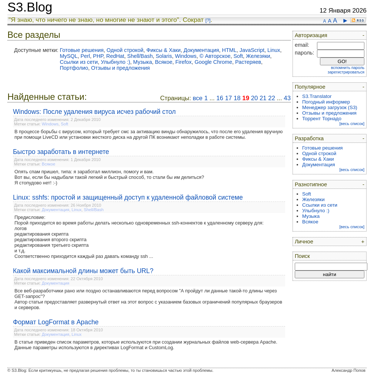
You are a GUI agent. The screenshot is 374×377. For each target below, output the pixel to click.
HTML (229, 50)
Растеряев (248, 62)
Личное (304, 242)
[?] (208, 20)
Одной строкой (125, 50)
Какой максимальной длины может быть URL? (83, 271)
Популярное (310, 87)
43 (287, 98)
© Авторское (215, 56)
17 (228, 98)
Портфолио (74, 68)
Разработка (309, 138)
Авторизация (311, 35)
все (198, 98)
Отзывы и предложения (120, 68)
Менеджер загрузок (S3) (329, 107)
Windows (185, 56)
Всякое (163, 62)
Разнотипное (311, 184)
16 (219, 98)
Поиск (302, 256)
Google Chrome (213, 62)
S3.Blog (29, 7)
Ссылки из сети (79, 62)
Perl (85, 56)
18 (237, 98)
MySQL (68, 56)
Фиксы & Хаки (163, 50)
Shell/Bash (140, 56)
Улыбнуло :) (115, 62)
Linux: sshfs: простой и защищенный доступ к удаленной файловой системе (128, 197)
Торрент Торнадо (321, 118)
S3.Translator (317, 96)
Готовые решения (81, 50)
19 (245, 98)
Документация (201, 50)
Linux (273, 50)
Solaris (164, 56)
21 (263, 98)
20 (254, 98)
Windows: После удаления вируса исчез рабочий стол (94, 111)
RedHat (115, 56)
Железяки (258, 56)
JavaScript (252, 50)
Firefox (183, 62)
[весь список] (351, 123)
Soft (238, 56)
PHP (98, 56)
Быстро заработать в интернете (61, 151)
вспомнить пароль (347, 67)
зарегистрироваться (346, 72)
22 (271, 98)
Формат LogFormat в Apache (55, 322)
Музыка (142, 62)
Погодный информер (326, 102)
